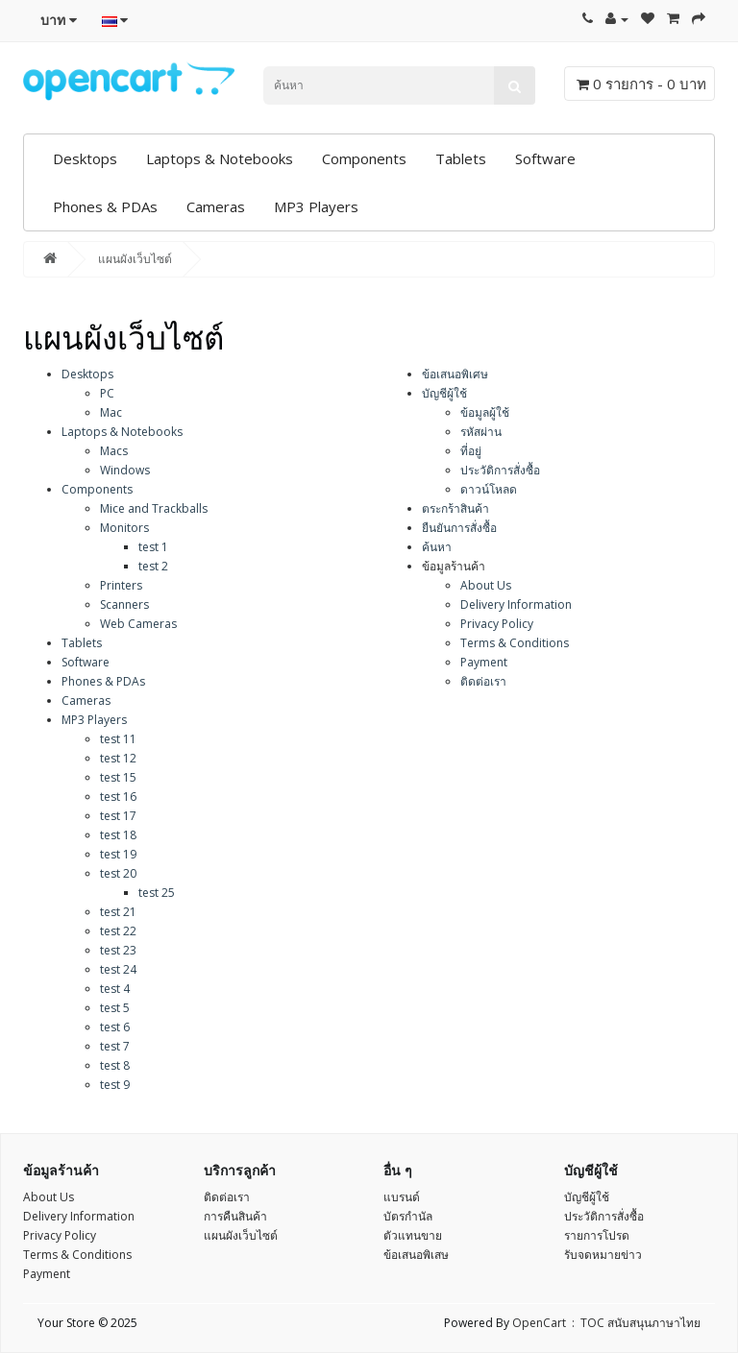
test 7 (115, 1046)
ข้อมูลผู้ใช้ (484, 412)
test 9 (115, 1084)
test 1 (153, 547)
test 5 (115, 1008)
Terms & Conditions (514, 643)
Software (545, 158)
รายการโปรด (596, 1235)
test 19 (118, 854)
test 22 (118, 931)
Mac (111, 412)
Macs (114, 451)
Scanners (124, 604)
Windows (125, 470)
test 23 (118, 950)
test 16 (118, 796)
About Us (485, 585)
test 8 (115, 1065)
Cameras (215, 206)
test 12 (118, 758)
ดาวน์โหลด (488, 489)
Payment (483, 662)
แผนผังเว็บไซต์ (135, 259)
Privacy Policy (496, 624)
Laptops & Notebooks (219, 158)
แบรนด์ (401, 1197)
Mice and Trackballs (154, 508)
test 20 (118, 873)
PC (107, 393)
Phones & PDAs (105, 206)
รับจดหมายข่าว (603, 1254)
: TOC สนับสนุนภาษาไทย (633, 1323)
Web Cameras (138, 624)
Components (364, 158)
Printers (121, 585)
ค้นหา (437, 547)
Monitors (124, 527)
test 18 (118, 835)
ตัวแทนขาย (412, 1235)
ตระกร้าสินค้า (455, 508)
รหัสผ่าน (481, 431)
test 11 (118, 739)
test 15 (118, 777)
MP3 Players (316, 206)
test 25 (156, 892)
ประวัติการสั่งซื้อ (500, 470)
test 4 (115, 988)
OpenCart (539, 1323)
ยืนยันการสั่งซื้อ (459, 527)
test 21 (118, 912)
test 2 (153, 566)
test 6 (115, 1027)
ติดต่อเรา (483, 681)
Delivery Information (516, 604)
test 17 (118, 816)
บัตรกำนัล (407, 1216)
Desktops (85, 158)
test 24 (118, 969)
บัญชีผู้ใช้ (444, 393)
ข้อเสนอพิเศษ (455, 374)
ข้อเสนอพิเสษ (416, 1254)
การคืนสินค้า (235, 1216)
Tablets (460, 158)
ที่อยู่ (470, 451)
